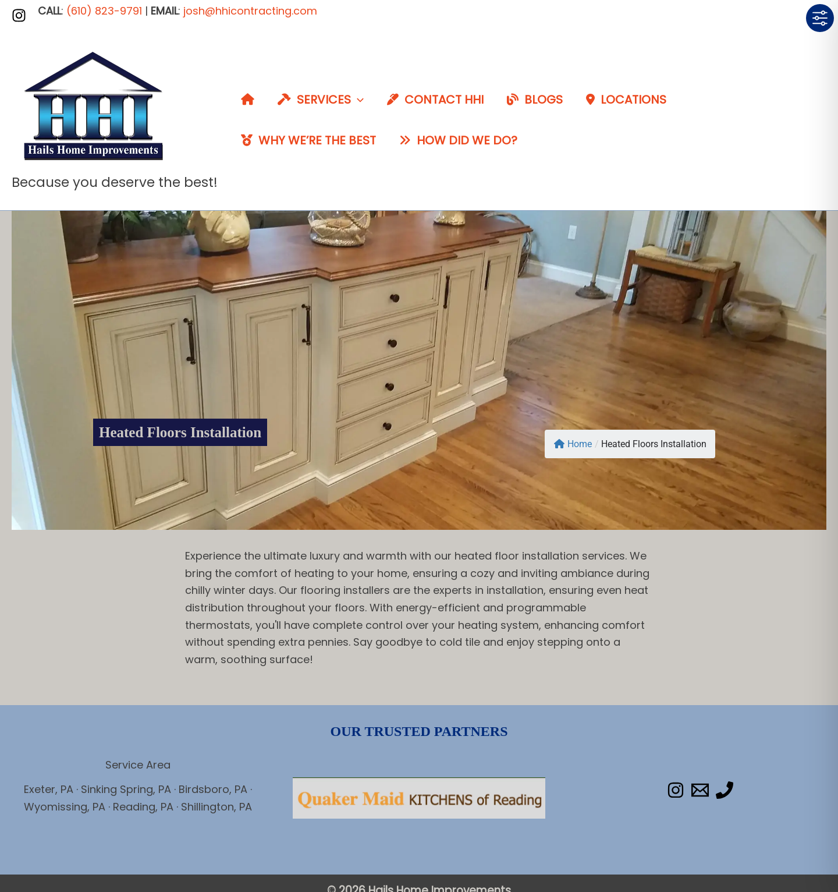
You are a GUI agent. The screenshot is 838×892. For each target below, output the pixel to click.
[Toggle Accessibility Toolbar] (820, 18)
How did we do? (458, 140)
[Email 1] (700, 790)
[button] (357, 99)
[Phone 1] (724, 790)
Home (573, 443)
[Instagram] (19, 15)
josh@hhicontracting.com (250, 10)
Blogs (535, 99)
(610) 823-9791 (104, 10)
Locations (626, 99)
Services (321, 99)
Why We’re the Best (308, 140)
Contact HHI (435, 99)
